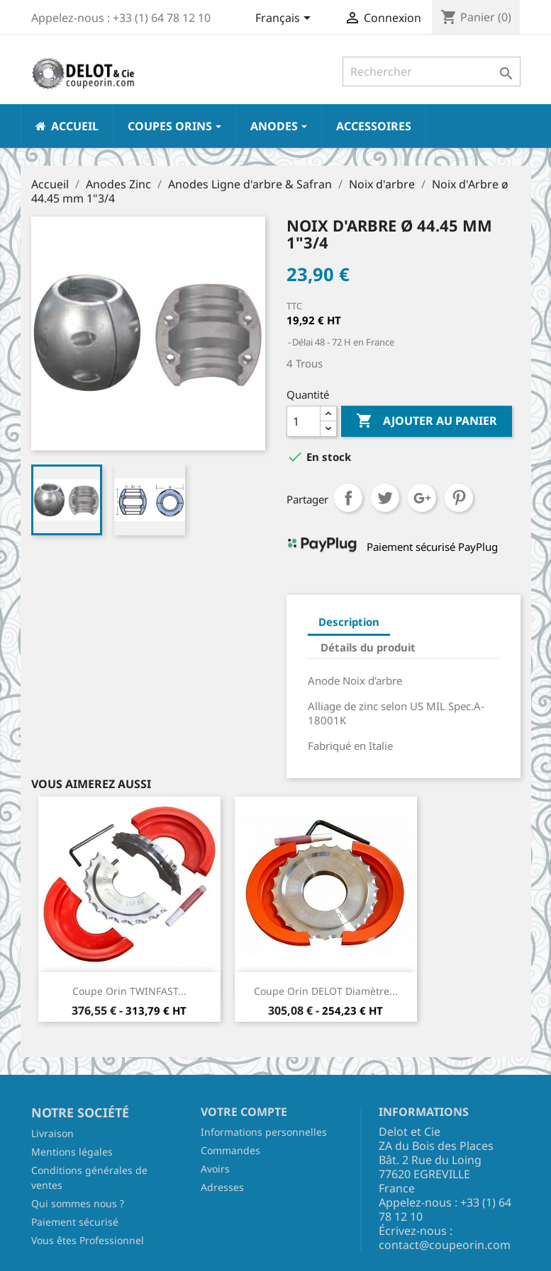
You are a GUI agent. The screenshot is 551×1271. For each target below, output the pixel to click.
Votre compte (244, 1111)
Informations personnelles (264, 1132)
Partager (348, 498)
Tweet (385, 498)
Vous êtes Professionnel (87, 1240)
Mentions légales (72, 1151)
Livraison (52, 1133)
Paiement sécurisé (74, 1222)
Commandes (230, 1150)
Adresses (222, 1187)
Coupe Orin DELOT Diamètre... (326, 991)
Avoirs (215, 1168)
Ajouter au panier (426, 421)
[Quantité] (303, 421)
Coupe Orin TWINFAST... (129, 991)
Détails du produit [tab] (368, 647)
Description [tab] (348, 622)
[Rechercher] (432, 71)
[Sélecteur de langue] (285, 19)
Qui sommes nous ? (77, 1203)
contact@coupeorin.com (445, 1245)
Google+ (422, 498)
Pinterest (459, 498)
